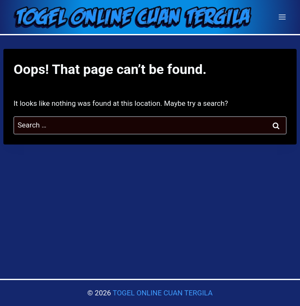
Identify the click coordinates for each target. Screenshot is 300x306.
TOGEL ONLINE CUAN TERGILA (162, 293)
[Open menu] (282, 16)
